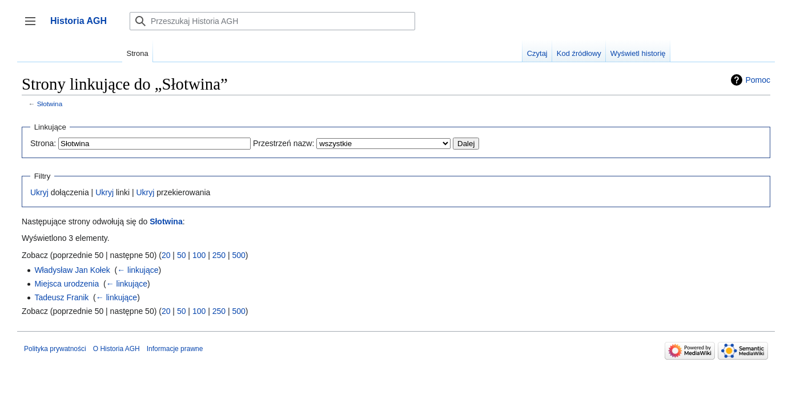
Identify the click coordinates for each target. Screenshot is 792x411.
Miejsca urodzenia (66, 283)
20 (166, 255)
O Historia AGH (116, 349)
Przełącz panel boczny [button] (34, 26)
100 (199, 255)
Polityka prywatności (55, 349)
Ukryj (39, 192)
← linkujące (137, 270)
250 (219, 255)
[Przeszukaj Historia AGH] (272, 21)
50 (181, 255)
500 (238, 255)
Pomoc (757, 79)
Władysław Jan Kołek (72, 270)
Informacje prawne (175, 349)
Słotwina (49, 103)
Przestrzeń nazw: (283, 143)
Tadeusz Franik (61, 297)
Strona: (43, 143)
